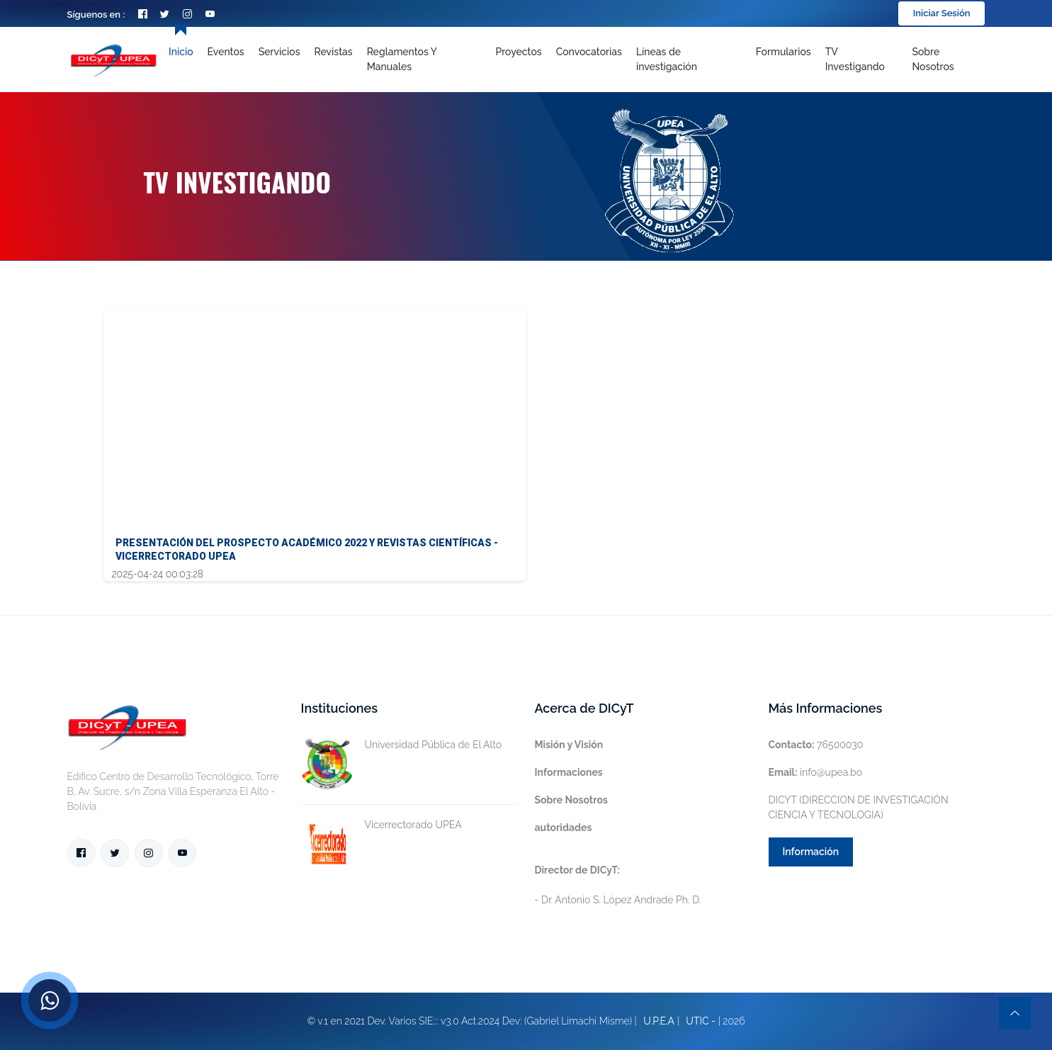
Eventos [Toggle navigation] (226, 51)
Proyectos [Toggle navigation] (518, 51)
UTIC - (701, 1021)
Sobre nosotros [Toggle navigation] (933, 59)
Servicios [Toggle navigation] (279, 51)
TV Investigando (855, 59)
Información (811, 851)
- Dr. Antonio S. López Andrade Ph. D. (618, 884)
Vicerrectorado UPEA (381, 825)
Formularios (783, 51)
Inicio (181, 51)
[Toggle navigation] (689, 59)
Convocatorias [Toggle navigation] (589, 51)
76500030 (816, 744)
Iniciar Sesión (942, 13)
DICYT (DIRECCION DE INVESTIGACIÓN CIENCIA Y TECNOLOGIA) (859, 807)
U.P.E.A (658, 1021)
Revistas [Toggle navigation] (334, 51)
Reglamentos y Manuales (402, 59)
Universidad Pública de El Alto (401, 745)
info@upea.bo (816, 772)
